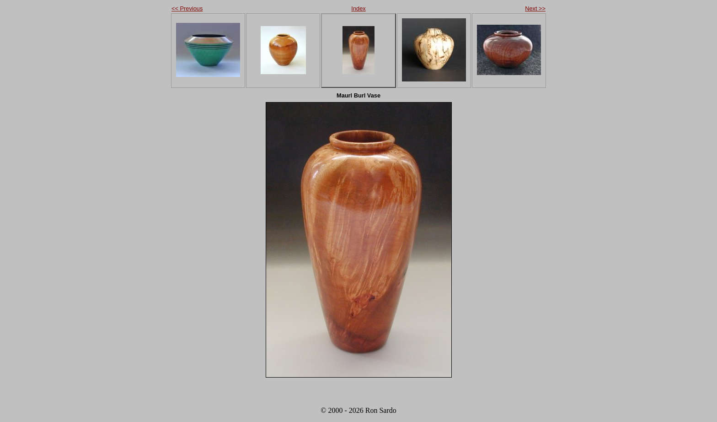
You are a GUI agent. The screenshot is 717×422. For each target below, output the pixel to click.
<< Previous (187, 8)
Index (358, 8)
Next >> (535, 8)
